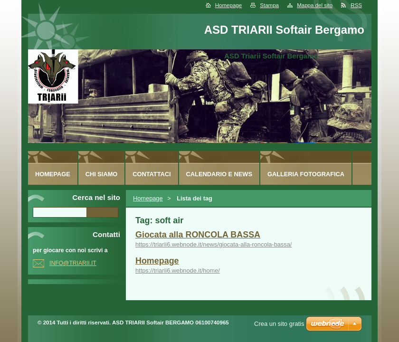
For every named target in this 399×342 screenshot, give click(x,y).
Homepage (228, 5)
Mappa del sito (314, 5)
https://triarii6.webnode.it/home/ (177, 270)
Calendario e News (219, 174)
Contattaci (152, 174)
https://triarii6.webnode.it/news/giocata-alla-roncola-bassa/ (213, 244)
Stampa (269, 5)
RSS (356, 5)
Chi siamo (102, 174)
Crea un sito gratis (279, 323)
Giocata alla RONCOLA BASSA (197, 234)
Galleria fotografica (305, 174)
